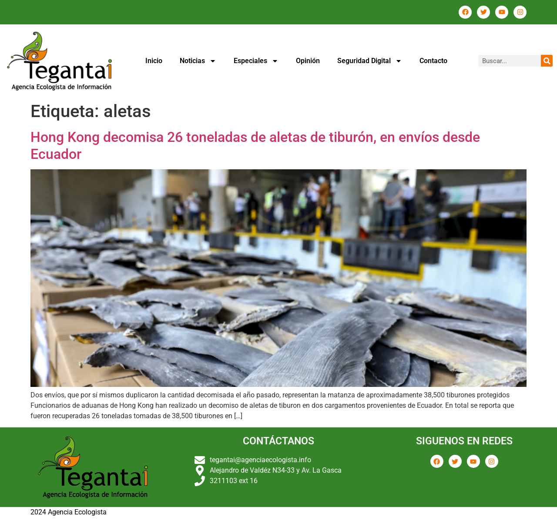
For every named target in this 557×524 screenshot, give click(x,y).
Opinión (308, 61)
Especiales (256, 61)
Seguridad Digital (369, 61)
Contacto (433, 61)
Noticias (198, 61)
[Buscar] (547, 61)
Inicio (153, 61)
